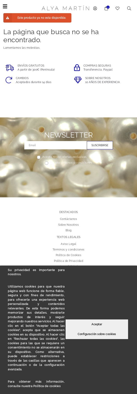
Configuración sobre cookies (97, 334)
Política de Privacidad (68, 260)
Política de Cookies (68, 255)
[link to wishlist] (117, 8)
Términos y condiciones (69, 249)
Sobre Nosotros (68, 224)
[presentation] (68, 175)
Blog (69, 230)
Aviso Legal (68, 244)
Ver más (94, 156)
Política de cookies (47, 386)
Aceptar (96, 324)
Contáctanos (68, 219)
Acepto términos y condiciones (71, 162)
